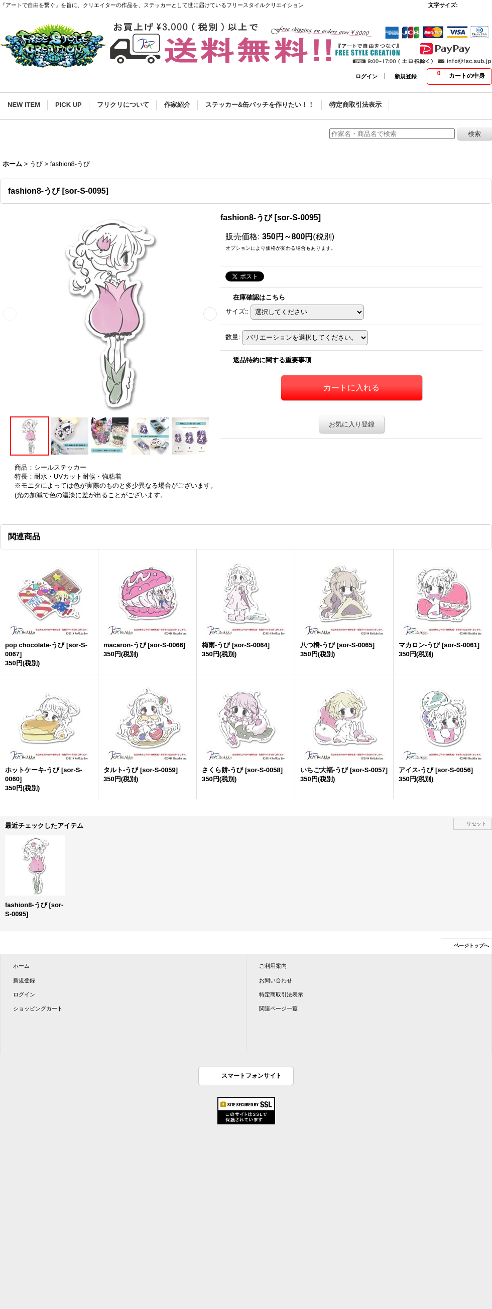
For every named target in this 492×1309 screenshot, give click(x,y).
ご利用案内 (273, 966)
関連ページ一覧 (278, 1008)
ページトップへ (471, 945)
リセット (476, 823)
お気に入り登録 (352, 424)
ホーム (21, 966)
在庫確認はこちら (259, 297)
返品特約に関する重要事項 (272, 360)
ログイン (366, 76)
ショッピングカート (38, 1008)
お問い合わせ (275, 980)
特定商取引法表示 (281, 994)
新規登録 (406, 76)
